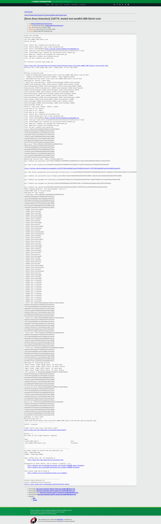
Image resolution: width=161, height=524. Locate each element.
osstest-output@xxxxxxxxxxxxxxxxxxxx (41, 23)
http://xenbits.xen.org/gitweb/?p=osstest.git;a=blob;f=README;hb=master (54, 467)
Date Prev (27, 15)
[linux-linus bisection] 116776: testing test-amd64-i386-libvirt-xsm (55, 491)
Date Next (33, 15)
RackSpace (60, 519)
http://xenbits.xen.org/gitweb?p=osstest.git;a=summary (47, 473)
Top (26, 12)
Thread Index (62, 15)
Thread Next (48, 15)
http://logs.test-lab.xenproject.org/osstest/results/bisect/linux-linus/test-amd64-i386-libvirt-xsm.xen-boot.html (66, 66)
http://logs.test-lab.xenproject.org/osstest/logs (45, 460)
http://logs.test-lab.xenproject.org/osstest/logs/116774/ (45, 430)
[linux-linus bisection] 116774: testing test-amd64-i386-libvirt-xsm (55, 489)
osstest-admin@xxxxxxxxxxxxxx (54, 25)
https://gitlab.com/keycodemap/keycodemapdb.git (62, 49)
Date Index (55, 15)
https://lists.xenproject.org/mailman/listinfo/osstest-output (47, 484)
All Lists (30, 12)
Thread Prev (40, 15)
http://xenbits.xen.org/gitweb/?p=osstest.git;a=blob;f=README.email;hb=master (56, 465)
